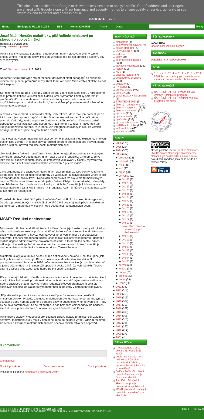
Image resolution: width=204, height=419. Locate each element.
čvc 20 (125, 208)
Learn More (97, 18)
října (121, 164)
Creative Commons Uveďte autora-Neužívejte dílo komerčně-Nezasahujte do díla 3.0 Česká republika (174, 153)
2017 (119, 304)
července (124, 175)
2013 (119, 319)
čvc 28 (125, 182)
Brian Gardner (20, 411)
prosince (124, 157)
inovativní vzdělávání (127, 65)
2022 (119, 286)
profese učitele (124, 89)
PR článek (122, 86)
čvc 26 (125, 190)
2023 (119, 154)
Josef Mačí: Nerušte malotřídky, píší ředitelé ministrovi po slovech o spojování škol (46, 37)
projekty (120, 92)
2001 (119, 337)
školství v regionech (127, 107)
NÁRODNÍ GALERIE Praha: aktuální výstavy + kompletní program (175, 93)
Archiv (104, 26)
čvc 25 (125, 193)
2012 (119, 322)
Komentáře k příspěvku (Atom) (41, 371)
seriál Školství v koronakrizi (131, 95)
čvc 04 (125, 257)
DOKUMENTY (124, 50)
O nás (119, 26)
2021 (119, 290)
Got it (113, 18)
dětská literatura (125, 47)
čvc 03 (125, 261)
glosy (119, 56)
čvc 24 (125, 197)
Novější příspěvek (10, 366)
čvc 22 (125, 201)
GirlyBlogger (82, 411)
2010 (119, 330)
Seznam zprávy (18, 69)
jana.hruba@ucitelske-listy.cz (167, 46)
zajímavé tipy (123, 128)
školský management (128, 104)
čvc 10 (125, 243)
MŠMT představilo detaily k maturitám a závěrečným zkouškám (131, 392)
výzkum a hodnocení (127, 122)
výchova (120, 113)
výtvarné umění (124, 116)
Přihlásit (198, 409)
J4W (108, 411)
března (123, 275)
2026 (119, 143)
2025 (119, 146)
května (122, 268)
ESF (118, 53)
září (121, 168)
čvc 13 (125, 222)
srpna (122, 172)
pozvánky (121, 83)
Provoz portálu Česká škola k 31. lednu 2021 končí (128, 350)
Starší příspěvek (97, 366)
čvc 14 (125, 219)
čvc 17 (125, 215)
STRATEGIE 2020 (126, 101)
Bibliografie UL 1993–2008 (33, 26)
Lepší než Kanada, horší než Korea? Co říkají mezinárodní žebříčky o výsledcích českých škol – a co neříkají (130, 362)
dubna (122, 272)
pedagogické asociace (128, 77)
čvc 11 (125, 239)
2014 (119, 315)
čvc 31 (125, 179)
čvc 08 (125, 246)
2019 (119, 297)
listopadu (124, 161)
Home (5, 26)
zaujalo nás (122, 131)
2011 (119, 326)
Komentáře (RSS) (81, 26)
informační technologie (129, 59)
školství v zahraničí (126, 110)
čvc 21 (125, 204)
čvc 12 (125, 236)
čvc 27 (125, 186)
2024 (119, 150)
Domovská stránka (54, 366)
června (123, 264)
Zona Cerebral (59, 411)
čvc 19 (125, 211)
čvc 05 (125, 254)
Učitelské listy (9, 409)
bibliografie (122, 41)
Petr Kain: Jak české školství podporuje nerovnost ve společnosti (130, 383)
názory (119, 68)
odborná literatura (126, 74)
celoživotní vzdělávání (128, 44)
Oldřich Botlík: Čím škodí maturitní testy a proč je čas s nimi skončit (130, 374)
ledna (122, 283)
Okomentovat (7, 360)
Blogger (186, 409)
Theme (3, 411)
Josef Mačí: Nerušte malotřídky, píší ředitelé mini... (133, 229)
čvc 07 (125, 250)
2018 (119, 301)
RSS (59, 26)
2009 (119, 333)
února (122, 279)
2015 (119, 312)
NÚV (118, 71)
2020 (119, 293)
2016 (119, 308)
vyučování (121, 119)
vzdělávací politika (18, 46)
